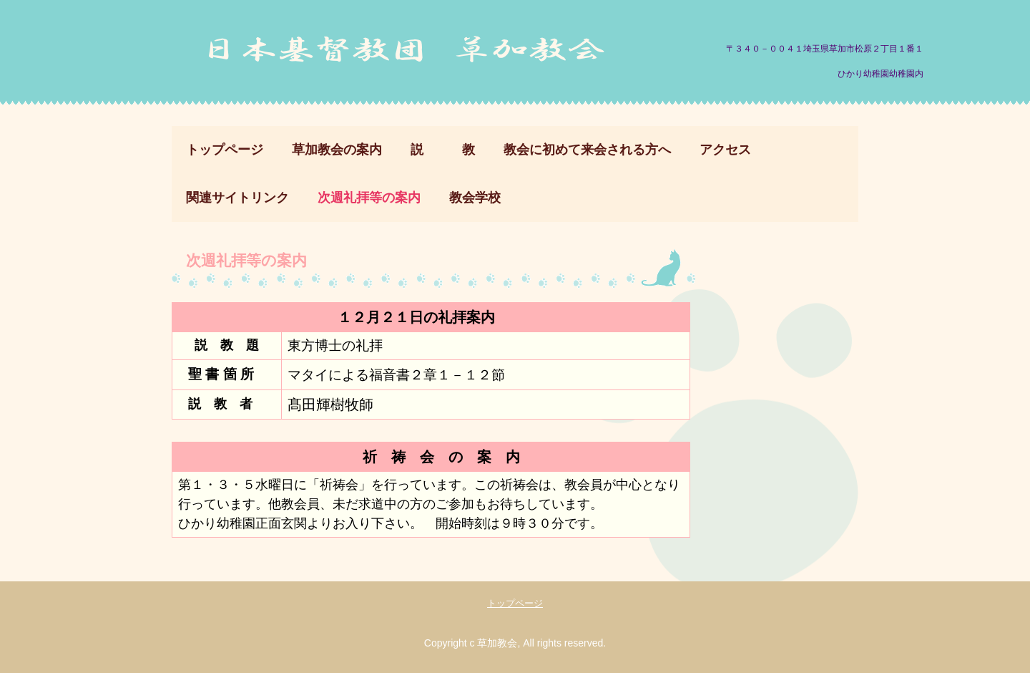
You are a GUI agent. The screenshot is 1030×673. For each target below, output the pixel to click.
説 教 (443, 149)
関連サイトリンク (237, 197)
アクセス (725, 149)
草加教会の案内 (337, 149)
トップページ (224, 149)
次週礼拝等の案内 (369, 197)
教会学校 (475, 197)
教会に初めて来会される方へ (587, 149)
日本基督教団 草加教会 (411, 57)
